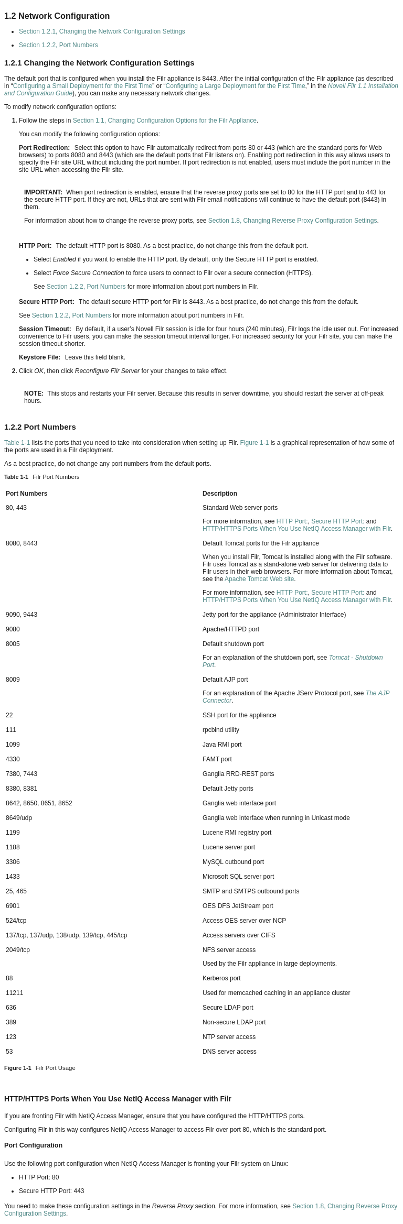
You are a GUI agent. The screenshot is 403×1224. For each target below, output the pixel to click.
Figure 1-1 (254, 442)
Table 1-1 (17, 442)
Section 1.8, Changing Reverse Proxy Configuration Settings (292, 220)
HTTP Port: (292, 521)
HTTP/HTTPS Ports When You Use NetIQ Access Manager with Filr (297, 528)
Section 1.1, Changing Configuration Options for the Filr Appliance (165, 120)
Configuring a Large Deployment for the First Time (235, 86)
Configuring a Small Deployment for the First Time (82, 86)
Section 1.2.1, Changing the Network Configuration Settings (102, 31)
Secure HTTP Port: (337, 521)
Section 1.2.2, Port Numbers (58, 45)
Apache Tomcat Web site (259, 579)
